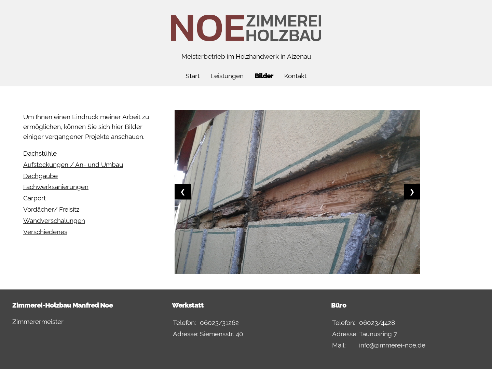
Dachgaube (40, 176)
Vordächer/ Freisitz (51, 209)
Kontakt (295, 76)
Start (193, 76)
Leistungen (227, 76)
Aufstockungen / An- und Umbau (73, 165)
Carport (34, 198)
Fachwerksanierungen (55, 187)
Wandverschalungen (54, 221)
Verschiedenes (45, 232)
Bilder (264, 76)
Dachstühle (40, 153)
